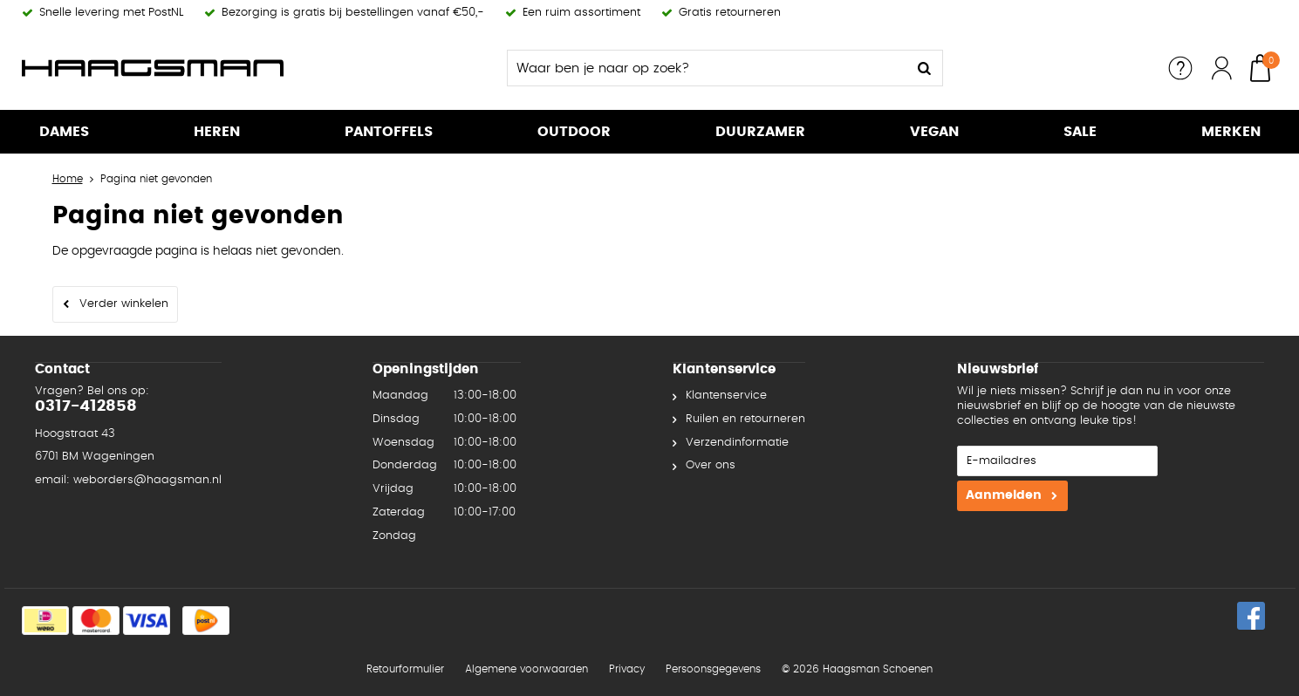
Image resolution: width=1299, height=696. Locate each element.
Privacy (627, 669)
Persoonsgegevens (713, 669)
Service (1180, 68)
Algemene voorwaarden (526, 669)
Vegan (934, 132)
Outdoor (574, 132)
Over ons (710, 465)
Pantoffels (389, 132)
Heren (217, 132)
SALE (1080, 132)
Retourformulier (405, 669)
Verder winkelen (123, 304)
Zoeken (924, 68)
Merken (1231, 132)
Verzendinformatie (737, 442)
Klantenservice (726, 395)
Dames (64, 132)
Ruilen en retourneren (745, 419)
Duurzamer (760, 132)
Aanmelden (1004, 495)
